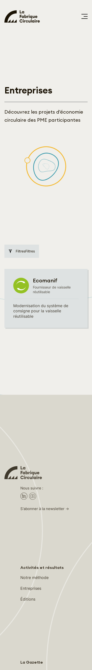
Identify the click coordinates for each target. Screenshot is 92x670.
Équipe (26, 612)
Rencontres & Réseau (39, 517)
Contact (27, 622)
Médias (27, 633)
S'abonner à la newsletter (42, 343)
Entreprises (30, 422)
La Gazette (31, 497)
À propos (29, 601)
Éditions (27, 433)
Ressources (30, 528)
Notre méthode (34, 411)
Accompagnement (37, 506)
